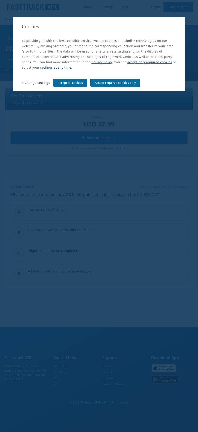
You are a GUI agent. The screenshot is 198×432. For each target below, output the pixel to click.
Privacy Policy (101, 62)
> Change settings (36, 82)
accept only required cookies (149, 62)
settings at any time (55, 67)
